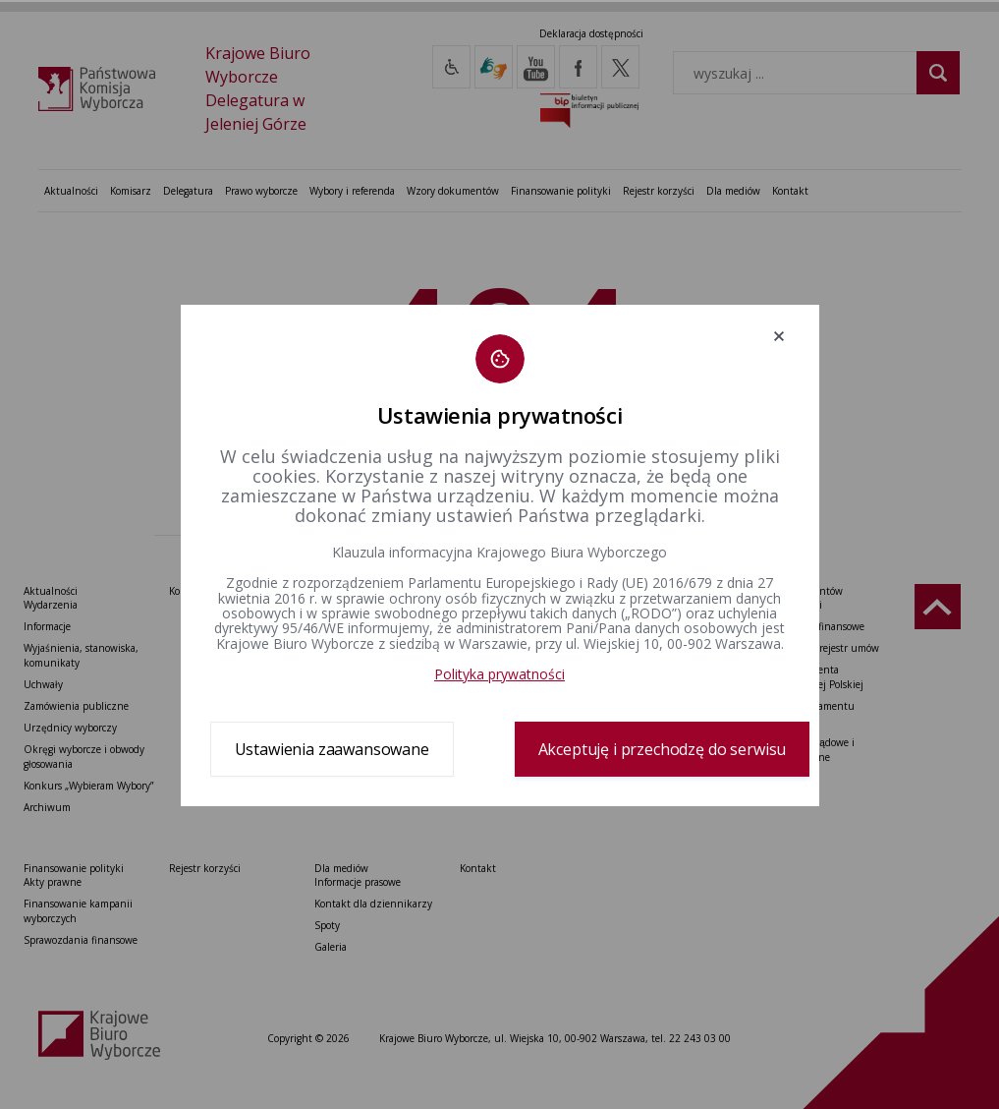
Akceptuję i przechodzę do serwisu (662, 749)
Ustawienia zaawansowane (332, 749)
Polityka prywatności (499, 674)
